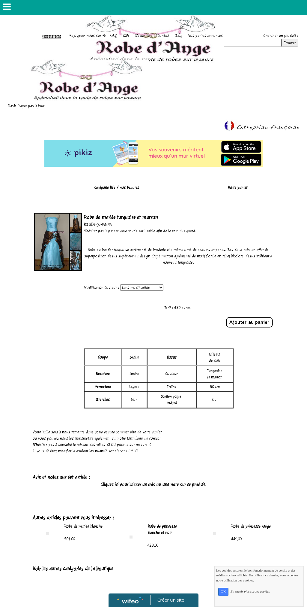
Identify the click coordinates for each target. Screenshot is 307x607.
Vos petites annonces (205, 35)
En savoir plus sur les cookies (250, 591)
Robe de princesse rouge (251, 526)
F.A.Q (113, 35)
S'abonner (143, 35)
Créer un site (170, 600)
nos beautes (129, 187)
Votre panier (237, 187)
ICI (108, 444)
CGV (126, 35)
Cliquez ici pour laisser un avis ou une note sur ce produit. (153, 484)
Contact (163, 35)
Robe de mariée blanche (83, 526)
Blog (178, 35)
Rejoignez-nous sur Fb (87, 35)
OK (223, 592)
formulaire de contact (143, 438)
